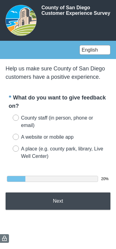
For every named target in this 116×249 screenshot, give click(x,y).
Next (58, 201)
